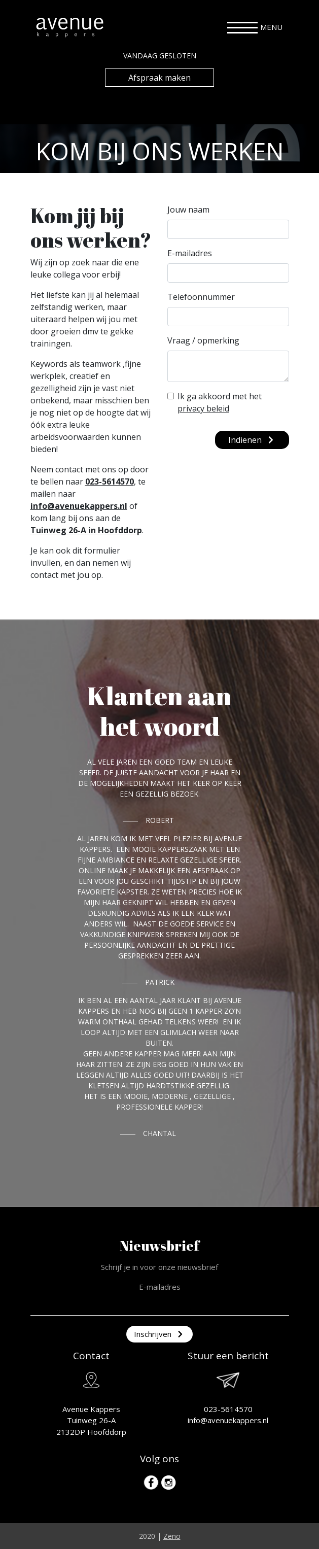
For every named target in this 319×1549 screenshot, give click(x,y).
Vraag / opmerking (203, 340)
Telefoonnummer (201, 296)
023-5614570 (109, 481)
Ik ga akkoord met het (220, 402)
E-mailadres (189, 253)
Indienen (252, 439)
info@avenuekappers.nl (78, 505)
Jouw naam (188, 209)
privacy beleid (203, 408)
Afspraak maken (159, 77)
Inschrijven (159, 1334)
